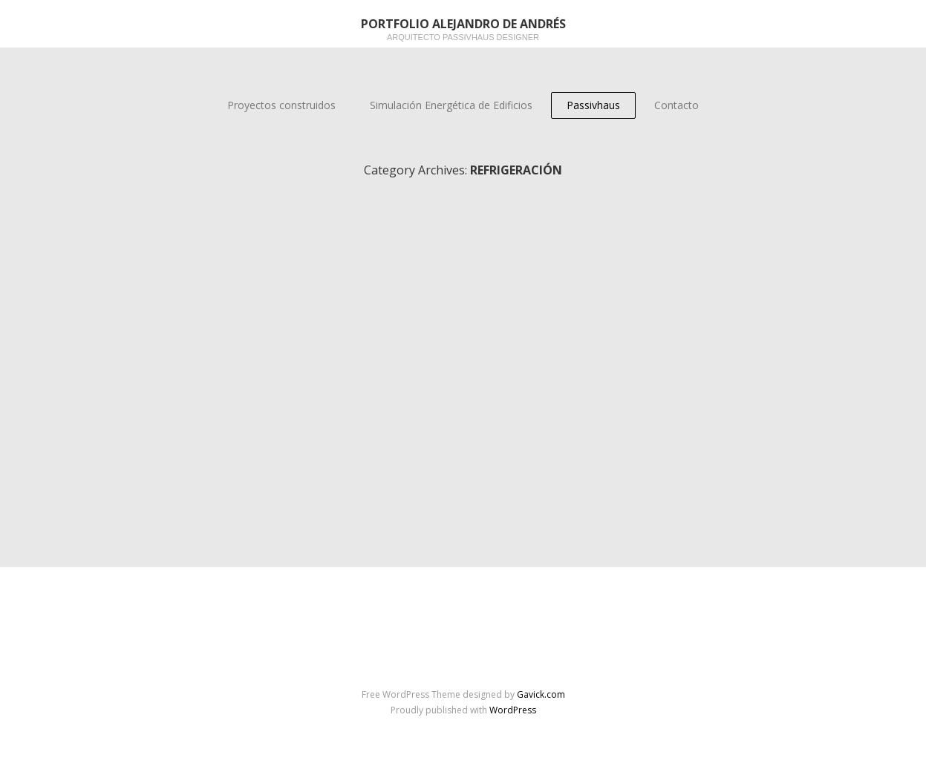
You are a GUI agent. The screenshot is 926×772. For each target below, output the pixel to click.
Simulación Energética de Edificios (451, 105)
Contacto (676, 105)
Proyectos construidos (281, 105)
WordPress (512, 710)
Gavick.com (541, 694)
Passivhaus (593, 105)
